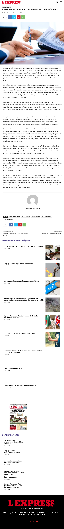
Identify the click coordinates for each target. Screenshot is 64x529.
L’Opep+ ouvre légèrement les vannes (18, 264)
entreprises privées (8, 219)
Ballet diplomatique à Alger (14, 368)
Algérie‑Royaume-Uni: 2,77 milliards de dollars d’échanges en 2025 (21, 317)
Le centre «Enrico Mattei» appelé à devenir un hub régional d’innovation (23, 351)
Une (9, 7)
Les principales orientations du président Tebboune (23, 246)
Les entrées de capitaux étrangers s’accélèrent (21, 281)
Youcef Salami (7, 13)
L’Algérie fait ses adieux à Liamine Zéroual (20, 386)
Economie (5, 7)
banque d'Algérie (25, 216)
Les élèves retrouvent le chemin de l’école (19, 333)
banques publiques (46, 216)
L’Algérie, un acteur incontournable (51, 233)
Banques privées (36, 216)
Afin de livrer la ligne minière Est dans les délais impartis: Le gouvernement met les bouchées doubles (24, 299)
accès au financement (14, 216)
